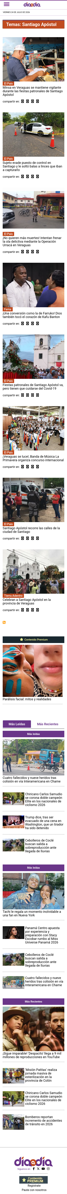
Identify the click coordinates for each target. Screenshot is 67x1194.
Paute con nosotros (34, 1190)
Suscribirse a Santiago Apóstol (4, 622)
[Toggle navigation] (6, 4)
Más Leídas (17, 724)
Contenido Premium (33, 639)
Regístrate (34, 1185)
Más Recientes (47, 724)
